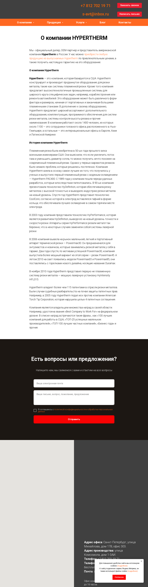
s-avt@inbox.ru (95, 14)
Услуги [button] (80, 22)
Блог (103, 22)
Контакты (125, 22)
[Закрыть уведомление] (141, 561)
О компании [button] (24, 22)
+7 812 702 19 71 (96, 5)
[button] (129, 5)
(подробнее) (122, 566)
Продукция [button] (54, 22)
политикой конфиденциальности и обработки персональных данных (75, 410)
